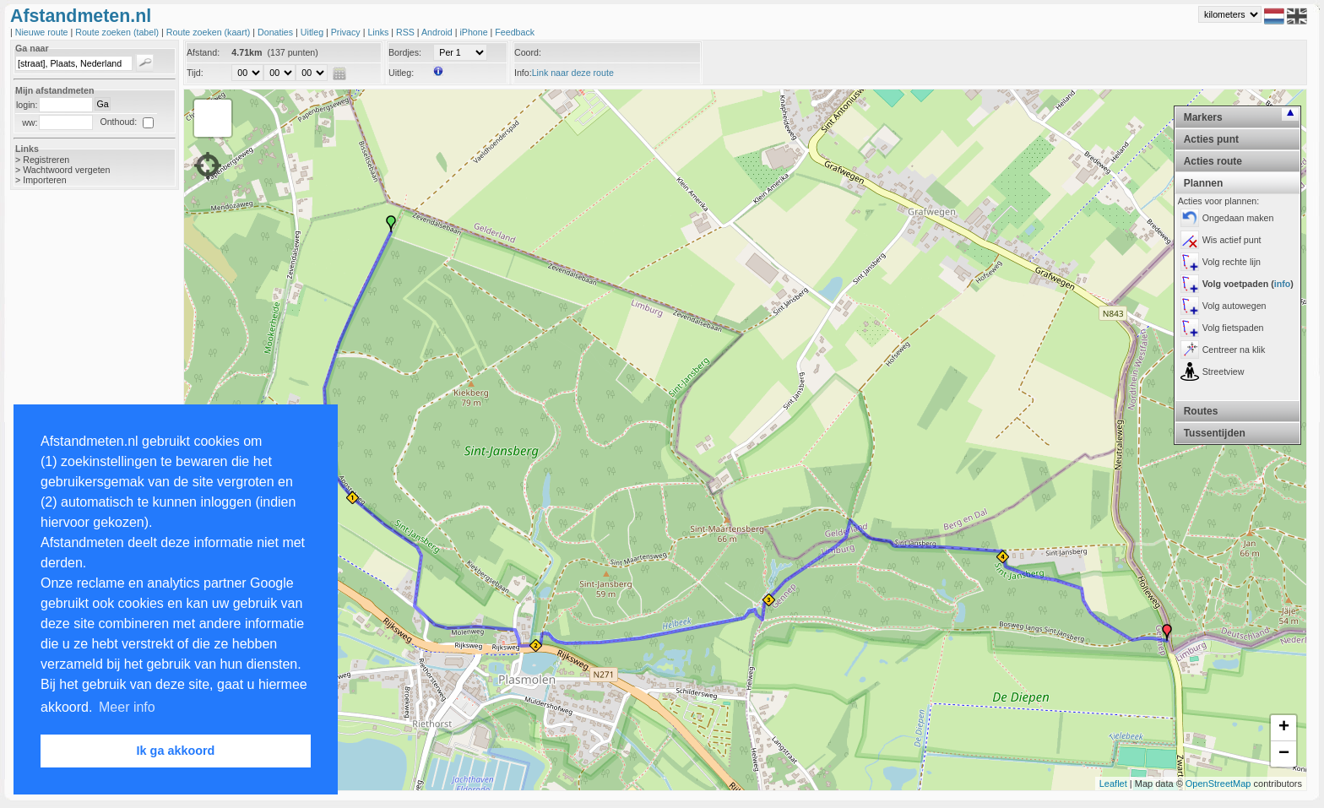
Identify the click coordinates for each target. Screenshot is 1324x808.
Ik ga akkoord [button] (176, 750)
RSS (406, 32)
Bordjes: (404, 52)
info (1282, 284)
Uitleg (313, 32)
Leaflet (1113, 783)
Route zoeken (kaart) (209, 32)
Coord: (527, 52)
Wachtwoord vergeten (66, 170)
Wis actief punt (1232, 240)
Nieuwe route (43, 32)
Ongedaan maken (1238, 218)
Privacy (347, 32)
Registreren (46, 160)
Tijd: (195, 73)
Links (379, 32)
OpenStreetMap (1218, 783)
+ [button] (1283, 727)
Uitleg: (401, 73)
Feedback (514, 32)
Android (438, 32)
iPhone (474, 32)
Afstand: (203, 52)
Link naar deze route (573, 73)
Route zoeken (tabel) (118, 32)
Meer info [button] (127, 707)
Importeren (45, 180)
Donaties (277, 32)
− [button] (1283, 754)
